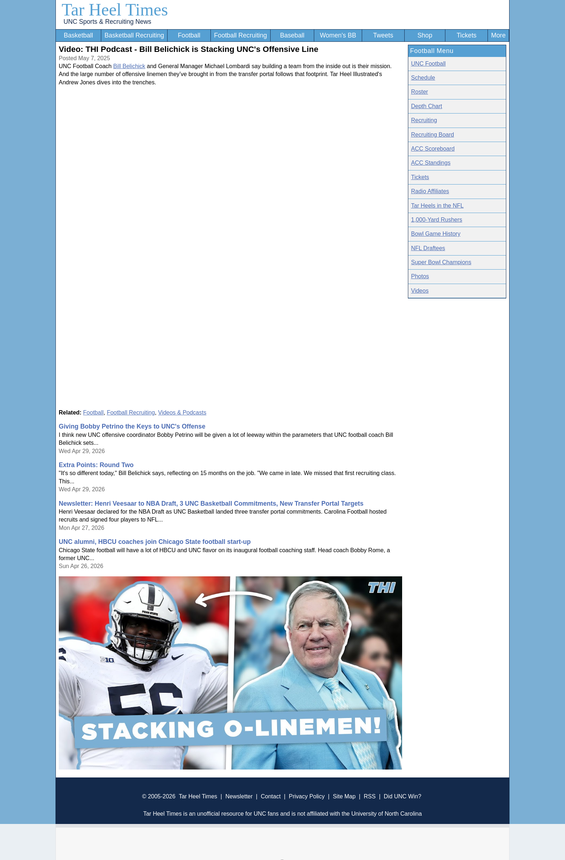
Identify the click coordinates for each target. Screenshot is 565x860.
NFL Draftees (428, 248)
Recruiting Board (432, 135)
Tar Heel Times (115, 9)
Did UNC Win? (402, 796)
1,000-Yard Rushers (436, 220)
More (498, 35)
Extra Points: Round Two (96, 465)
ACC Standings (430, 163)
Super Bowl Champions (441, 262)
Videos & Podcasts (182, 412)
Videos (420, 291)
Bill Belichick (129, 66)
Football (189, 35)
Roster (419, 92)
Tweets (383, 35)
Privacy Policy (307, 796)
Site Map (344, 796)
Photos (420, 276)
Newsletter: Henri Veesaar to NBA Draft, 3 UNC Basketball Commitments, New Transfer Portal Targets (211, 503)
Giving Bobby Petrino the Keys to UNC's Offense (132, 426)
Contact (271, 796)
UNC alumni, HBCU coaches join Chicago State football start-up (155, 541)
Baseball (292, 35)
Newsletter (239, 796)
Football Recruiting (240, 35)
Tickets (466, 35)
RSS (369, 796)
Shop (425, 35)
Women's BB (338, 35)
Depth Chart (426, 106)
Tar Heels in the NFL (437, 206)
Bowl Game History (436, 234)
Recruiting (424, 120)
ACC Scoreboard (433, 149)
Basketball (78, 35)
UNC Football (428, 64)
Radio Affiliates (430, 191)
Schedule (423, 78)
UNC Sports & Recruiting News (107, 21)
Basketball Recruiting (134, 35)
